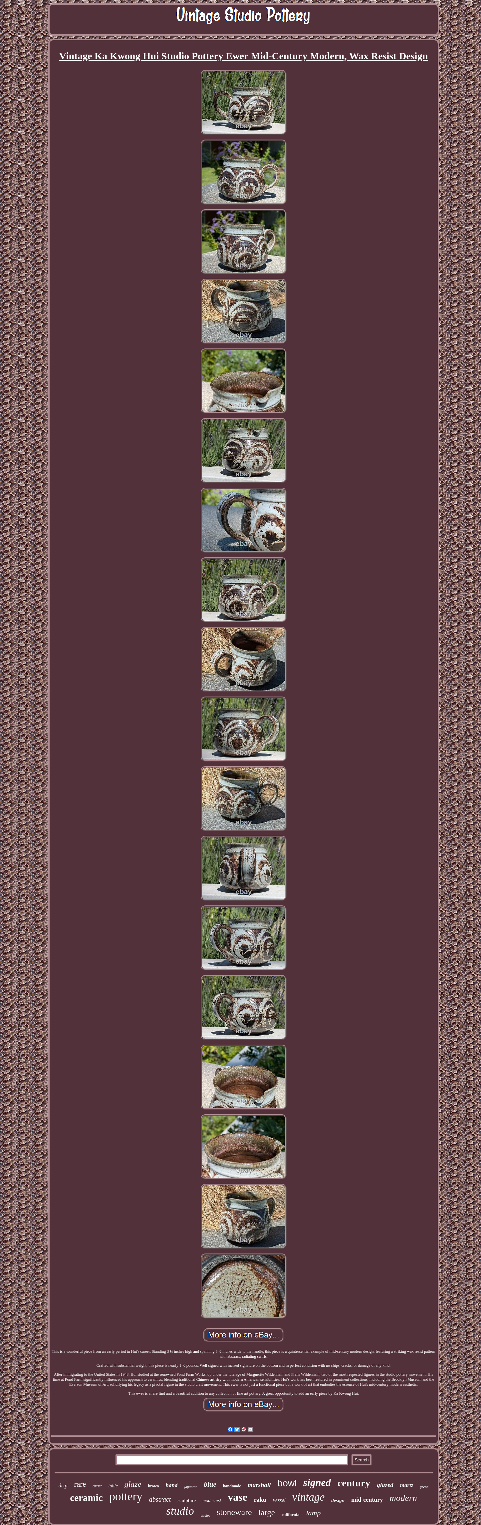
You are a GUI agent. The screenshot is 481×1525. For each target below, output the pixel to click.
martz (406, 1485)
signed (317, 1482)
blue (210, 1484)
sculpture (186, 1500)
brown (153, 1486)
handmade (232, 1486)
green (424, 1487)
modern (403, 1498)
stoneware (234, 1512)
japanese (190, 1487)
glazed (385, 1484)
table (113, 1485)
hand (172, 1485)
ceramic (86, 1497)
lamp (313, 1513)
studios (205, 1515)
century (354, 1482)
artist (97, 1485)
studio (180, 1511)
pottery (126, 1496)
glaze (132, 1484)
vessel (279, 1500)
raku (260, 1499)
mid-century (367, 1499)
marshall (259, 1484)
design (338, 1500)
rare (80, 1484)
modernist (211, 1500)
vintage (308, 1497)
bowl (287, 1483)
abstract (160, 1499)
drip (63, 1485)
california (290, 1514)
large (266, 1512)
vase (237, 1497)
